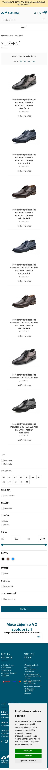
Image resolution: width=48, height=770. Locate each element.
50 (27, 482)
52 (29, 61)
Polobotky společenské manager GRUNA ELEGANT (24, 376)
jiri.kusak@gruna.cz (8, 717)
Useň (6, 573)
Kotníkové (8, 460)
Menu (24, 27)
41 (15, 477)
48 (15, 482)
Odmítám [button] (28, 756)
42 (21, 477)
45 (39, 477)
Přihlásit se (6, 668)
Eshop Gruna (7, 35)
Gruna (6, 525)
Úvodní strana (8, 665)
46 (4, 482)
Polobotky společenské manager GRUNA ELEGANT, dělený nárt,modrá (24, 159)
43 (27, 477)
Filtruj (23, 609)
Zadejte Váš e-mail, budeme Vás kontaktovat (22, 633)
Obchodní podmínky (33, 686)
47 (10, 482)
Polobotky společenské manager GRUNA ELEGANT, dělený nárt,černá (24, 104)
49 (21, 482)
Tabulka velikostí (31, 665)
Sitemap (5, 676)
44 (33, 477)
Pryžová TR (8, 586)
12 (21, 61)
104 (33, 61)
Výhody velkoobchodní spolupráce (31, 670)
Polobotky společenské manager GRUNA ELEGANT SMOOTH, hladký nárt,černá (24, 428)
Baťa (6, 521)
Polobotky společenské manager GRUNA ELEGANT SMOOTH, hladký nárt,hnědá (24, 324)
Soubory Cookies (9, 673)
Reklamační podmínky (30, 690)
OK (38, 636)
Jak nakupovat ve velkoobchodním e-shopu (33, 676)
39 (4, 477)
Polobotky (8, 464)
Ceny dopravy (31, 683)
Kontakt (28, 693)
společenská (9, 495)
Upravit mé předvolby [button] (28, 761)
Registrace (6, 670)
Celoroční (8, 508)
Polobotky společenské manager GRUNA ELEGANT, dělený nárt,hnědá (24, 214)
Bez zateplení (9, 599)
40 (10, 477)
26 (25, 61)
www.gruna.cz (6, 731)
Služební (19, 35)
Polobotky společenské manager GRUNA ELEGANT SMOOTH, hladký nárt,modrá (24, 269)
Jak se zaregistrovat (33, 681)
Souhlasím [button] (28, 751)
